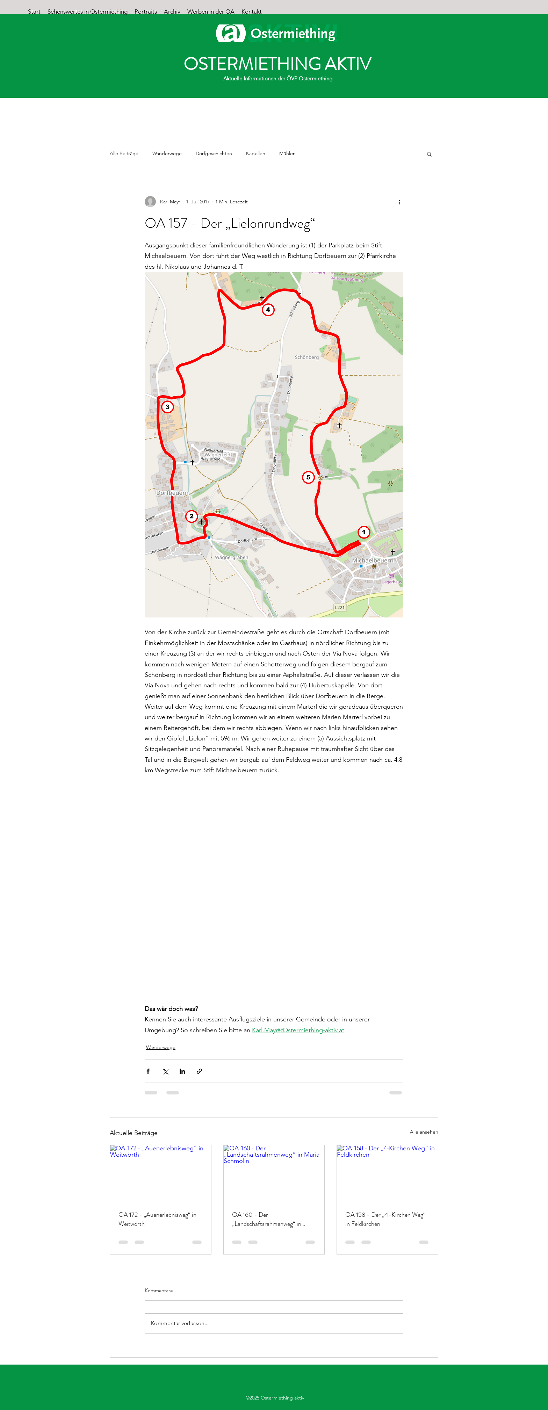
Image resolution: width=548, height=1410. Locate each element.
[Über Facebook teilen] (148, 1071)
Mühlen (287, 153)
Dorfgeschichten (214, 153)
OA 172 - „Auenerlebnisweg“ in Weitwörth (157, 1219)
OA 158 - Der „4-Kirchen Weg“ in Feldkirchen (385, 1219)
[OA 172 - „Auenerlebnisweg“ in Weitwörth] (160, 1173)
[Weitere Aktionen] (399, 201)
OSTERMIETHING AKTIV (277, 64)
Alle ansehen (424, 1132)
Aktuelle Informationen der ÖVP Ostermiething (277, 78)
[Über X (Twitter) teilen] (165, 1071)
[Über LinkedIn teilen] (182, 1071)
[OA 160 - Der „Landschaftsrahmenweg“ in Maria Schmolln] (274, 1173)
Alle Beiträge (124, 153)
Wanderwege (167, 153)
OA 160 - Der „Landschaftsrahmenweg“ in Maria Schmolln (266, 1219)
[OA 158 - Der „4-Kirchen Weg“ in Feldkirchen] (387, 1173)
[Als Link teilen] (199, 1071)
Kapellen (255, 153)
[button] (429, 154)
